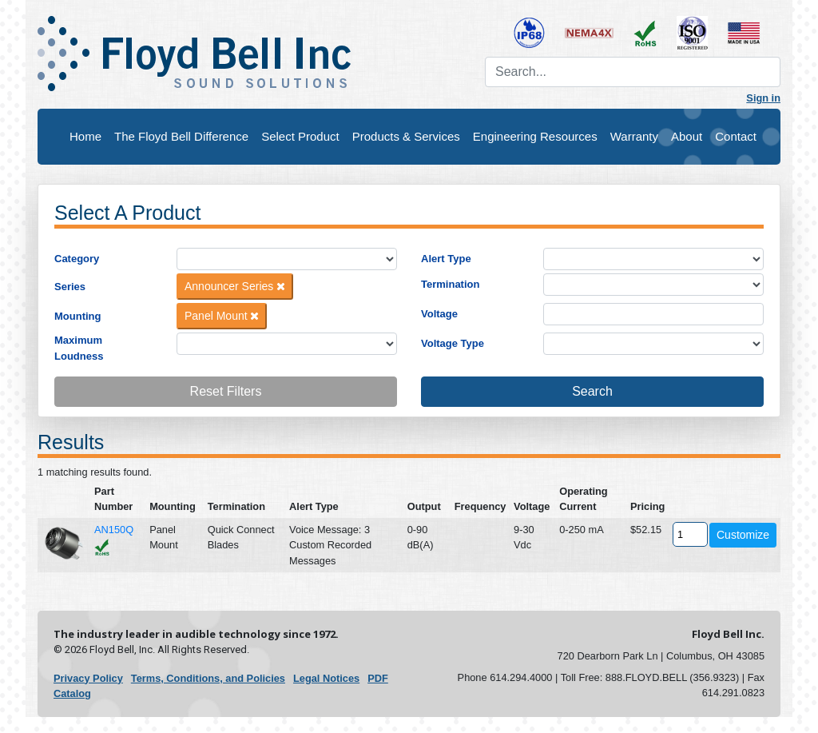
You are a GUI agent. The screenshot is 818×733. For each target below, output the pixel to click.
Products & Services (406, 136)
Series (69, 287)
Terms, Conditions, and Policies (208, 678)
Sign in (763, 98)
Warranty (634, 136)
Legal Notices (326, 678)
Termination (450, 284)
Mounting (77, 316)
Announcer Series (235, 286)
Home (85, 136)
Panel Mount (222, 315)
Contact (735, 136)
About (686, 136)
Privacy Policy (88, 678)
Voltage (439, 314)
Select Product (300, 136)
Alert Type (446, 259)
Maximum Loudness (78, 348)
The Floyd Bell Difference (181, 136)
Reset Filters (226, 391)
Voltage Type (452, 343)
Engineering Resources (535, 136)
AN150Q (113, 530)
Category (76, 259)
